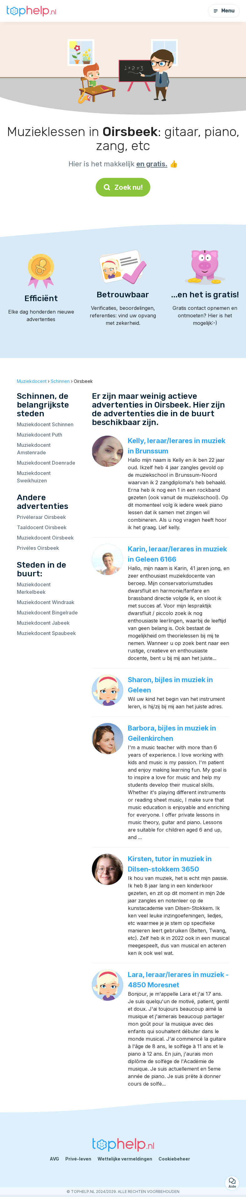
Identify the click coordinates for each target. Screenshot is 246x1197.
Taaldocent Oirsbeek (42, 527)
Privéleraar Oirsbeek (41, 517)
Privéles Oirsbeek (38, 548)
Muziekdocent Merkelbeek (34, 588)
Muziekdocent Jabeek (43, 623)
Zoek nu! (123, 187)
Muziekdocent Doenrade (46, 463)
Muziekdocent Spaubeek (46, 633)
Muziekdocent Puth (39, 435)
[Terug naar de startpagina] (31, 11)
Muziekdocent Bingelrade (47, 612)
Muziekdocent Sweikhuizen (34, 477)
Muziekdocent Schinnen (45, 424)
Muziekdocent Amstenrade (34, 449)
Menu (223, 11)
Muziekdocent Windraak (45, 602)
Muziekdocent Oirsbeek (45, 538)
